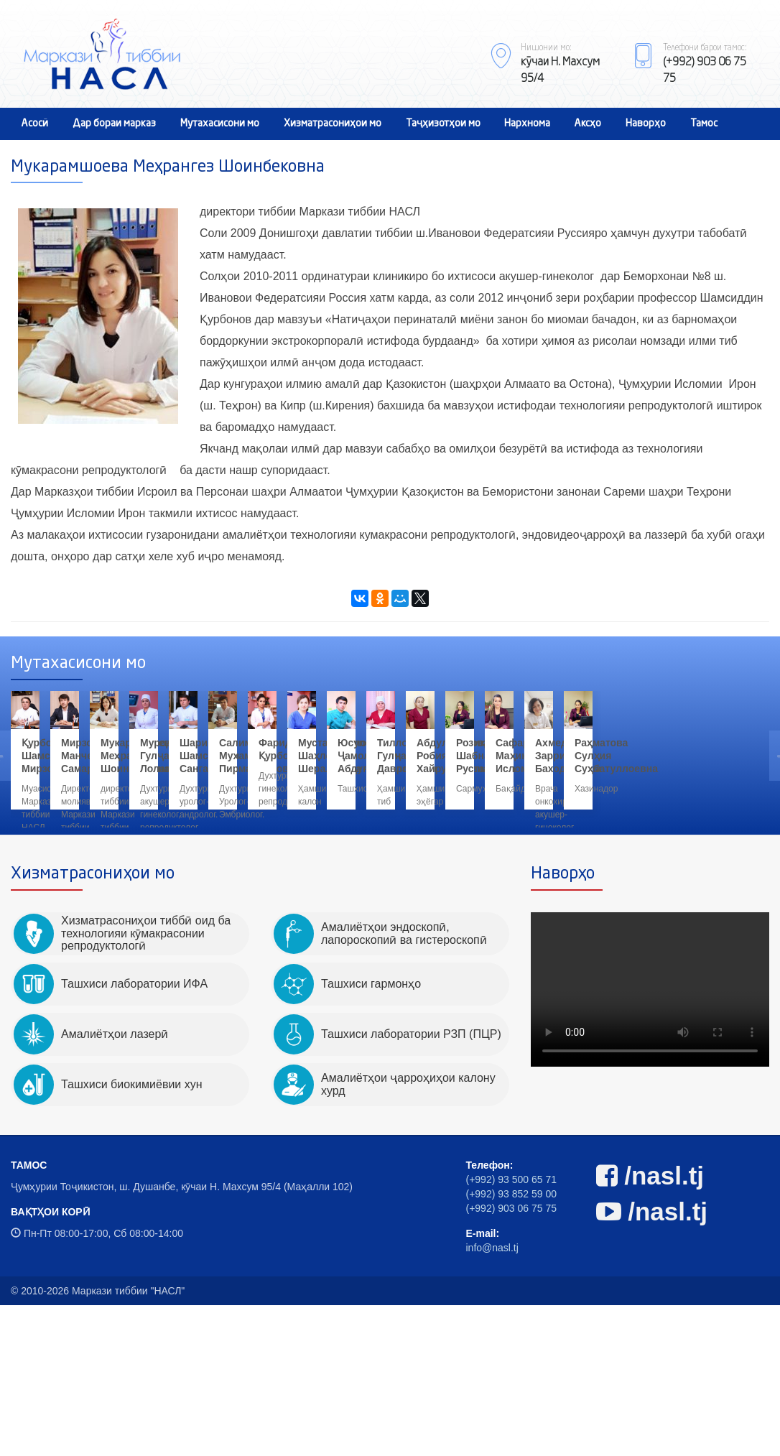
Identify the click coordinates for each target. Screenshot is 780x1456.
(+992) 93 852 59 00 (511, 1344)
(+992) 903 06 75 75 (511, 1359)
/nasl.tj (650, 1326)
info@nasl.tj (492, 1398)
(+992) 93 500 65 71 (511, 1330)
